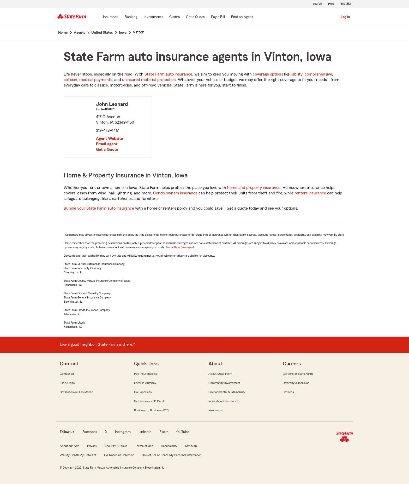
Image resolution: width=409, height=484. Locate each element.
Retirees (288, 392)
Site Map (191, 445)
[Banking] (131, 17)
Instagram (123, 432)
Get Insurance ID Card (149, 401)
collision (70, 80)
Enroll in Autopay (145, 382)
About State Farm (220, 373)
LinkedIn (145, 432)
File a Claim (67, 382)
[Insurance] (111, 17)
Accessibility (169, 445)
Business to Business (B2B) (151, 410)
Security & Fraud (116, 445)
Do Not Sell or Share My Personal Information (171, 455)
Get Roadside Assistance (76, 392)
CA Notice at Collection (119, 455)
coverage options (268, 74)
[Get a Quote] (195, 17)
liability (297, 74)
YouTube (182, 432)
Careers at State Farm (298, 373)
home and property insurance (253, 188)
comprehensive (318, 74)
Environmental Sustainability (226, 392)
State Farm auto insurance (168, 74)
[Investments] (153, 17)
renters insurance (310, 193)
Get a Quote (107, 149)
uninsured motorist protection (149, 80)
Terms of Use (144, 445)
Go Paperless (143, 392)
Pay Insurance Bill (145, 373)
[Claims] (174, 17)
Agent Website (109, 138)
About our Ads (69, 445)
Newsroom (215, 410)
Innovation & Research (223, 401)
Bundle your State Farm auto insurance (99, 208)
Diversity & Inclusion (296, 382)
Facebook (89, 432)
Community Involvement (224, 382)
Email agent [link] (106, 144)
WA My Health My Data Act (78, 455)
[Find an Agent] (242, 17)
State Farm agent (183, 247)
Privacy (92, 445)
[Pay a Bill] (217, 17)
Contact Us (67, 373)
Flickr (163, 432)
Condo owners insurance (175, 193)
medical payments (95, 80)
